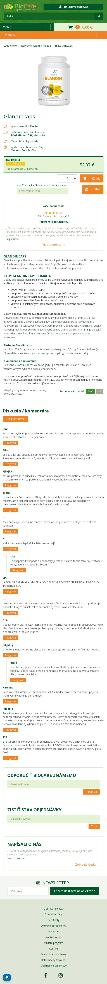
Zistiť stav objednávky (34, 809)
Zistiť (94, 826)
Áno (90, 391)
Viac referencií (51, 245)
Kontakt (53, 948)
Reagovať (10, 442)
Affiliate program (53, 943)
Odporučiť (91, 791)
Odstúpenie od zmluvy (53, 965)
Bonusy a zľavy (53, 914)
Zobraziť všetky (85, 865)
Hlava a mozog (64, 45)
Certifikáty (53, 920)
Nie (100, 391)
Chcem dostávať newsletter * (74, 891)
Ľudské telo (10, 45)
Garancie (53, 931)
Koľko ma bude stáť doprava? (28, 132)
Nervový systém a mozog (36, 45)
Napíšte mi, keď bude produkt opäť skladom (42, 185)
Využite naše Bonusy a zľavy (27, 148)
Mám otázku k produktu (25, 141)
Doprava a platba (54, 908)
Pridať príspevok (15, 418)
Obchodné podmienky (53, 954)
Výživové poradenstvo (53, 925)
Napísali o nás (53, 937)
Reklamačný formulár (53, 960)
